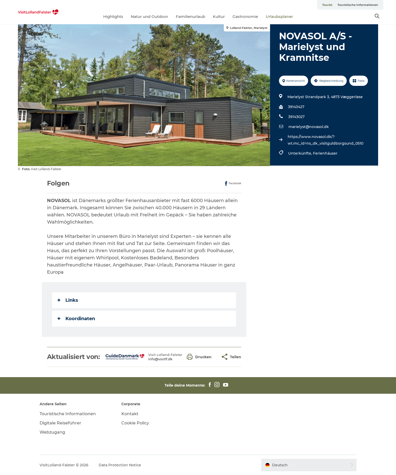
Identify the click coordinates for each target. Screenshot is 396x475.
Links (67, 300)
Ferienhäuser (325, 153)
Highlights (113, 16)
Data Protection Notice (120, 465)
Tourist (327, 5)
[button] (200, 357)
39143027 (296, 116)
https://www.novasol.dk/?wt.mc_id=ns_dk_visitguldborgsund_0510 (325, 140)
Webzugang (52, 432)
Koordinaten (76, 318)
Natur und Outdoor (149, 16)
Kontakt (129, 413)
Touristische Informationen (357, 5)
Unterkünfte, (300, 153)
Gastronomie (245, 16)
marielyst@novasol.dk (308, 126)
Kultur (219, 16)
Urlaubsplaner (279, 16)
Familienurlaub (190, 16)
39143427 (296, 107)
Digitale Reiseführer (60, 423)
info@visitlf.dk (160, 359)
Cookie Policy (135, 423)
